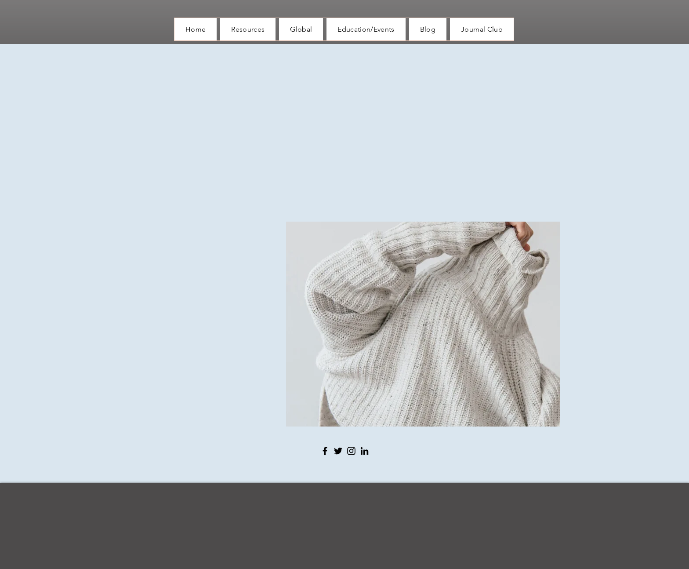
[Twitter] (338, 450)
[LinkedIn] (364, 450)
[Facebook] (324, 450)
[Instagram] (351, 450)
